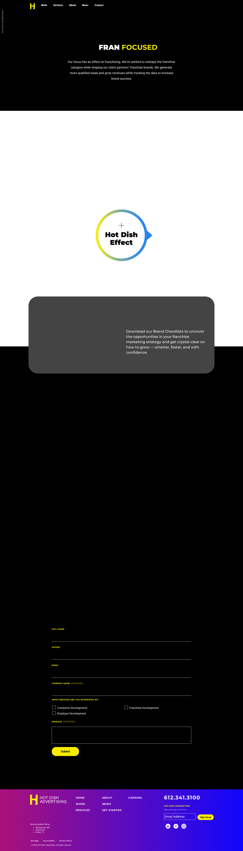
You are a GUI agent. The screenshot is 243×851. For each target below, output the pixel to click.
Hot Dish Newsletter (177, 806)
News (85, 5)
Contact (99, 5)
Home (80, 797)
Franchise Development (144, 708)
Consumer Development (72, 708)
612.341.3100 (182, 797)
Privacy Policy (65, 841)
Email (56, 665)
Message (57, 721)
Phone (56, 647)
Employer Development (71, 713)
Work (44, 5)
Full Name (59, 629)
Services (58, 5)
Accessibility (49, 841)
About (72, 5)
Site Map (35, 841)
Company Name (61, 683)
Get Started (112, 810)
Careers (135, 797)
